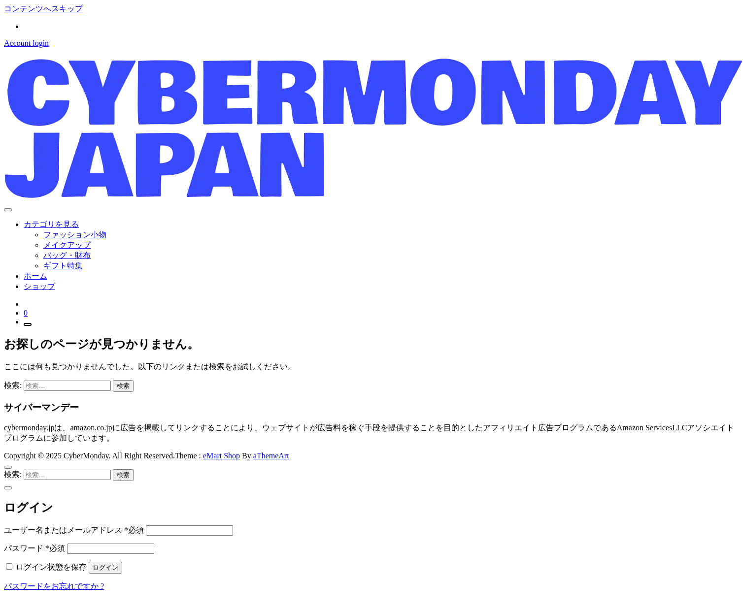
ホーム (35, 276)
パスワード (34, 548)
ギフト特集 (63, 265)
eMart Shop (221, 455)
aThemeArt (271, 455)
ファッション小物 (74, 234)
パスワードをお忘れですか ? (54, 586)
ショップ (39, 286)
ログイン (105, 567)
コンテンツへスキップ (43, 8)
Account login (26, 43)
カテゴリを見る (51, 224)
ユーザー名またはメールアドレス (74, 530)
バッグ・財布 (67, 255)
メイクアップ (67, 245)
